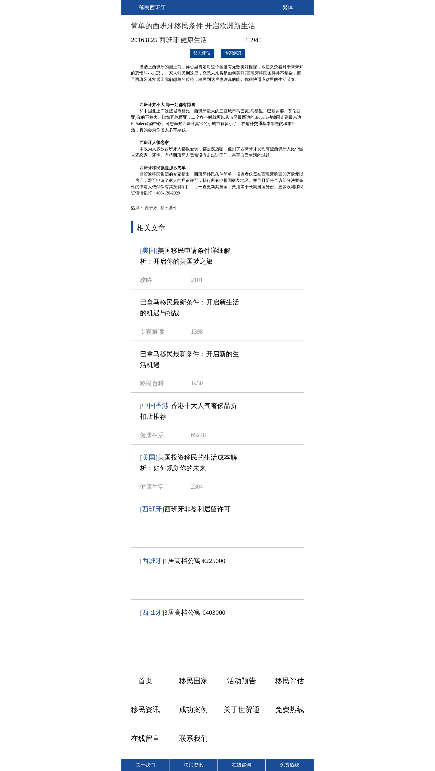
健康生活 (194, 40)
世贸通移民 (149, 174)
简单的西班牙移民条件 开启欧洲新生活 (193, 26)
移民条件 (168, 208)
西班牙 (169, 40)
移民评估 (201, 53)
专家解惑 (233, 53)
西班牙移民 (256, 73)
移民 (181, 73)
